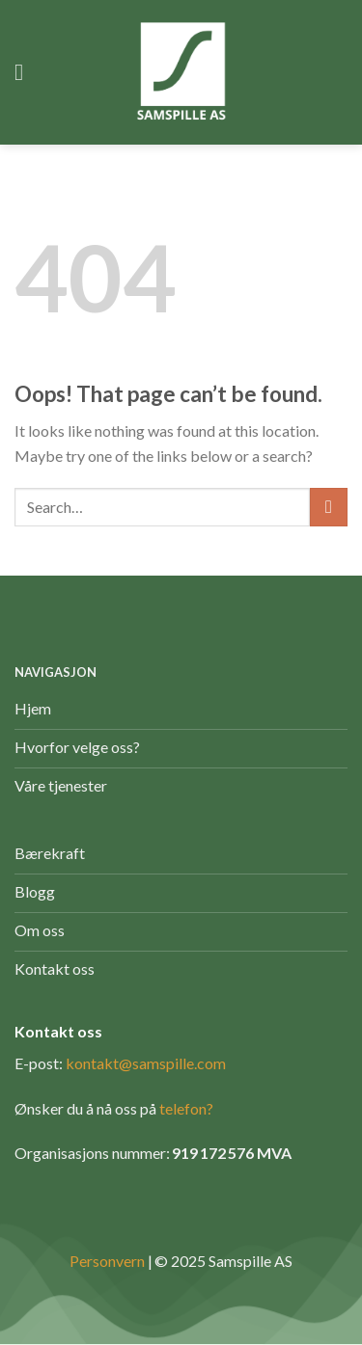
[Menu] (26, 71)
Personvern (107, 1260)
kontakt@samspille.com (146, 1063)
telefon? (186, 1108)
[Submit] (329, 506)
